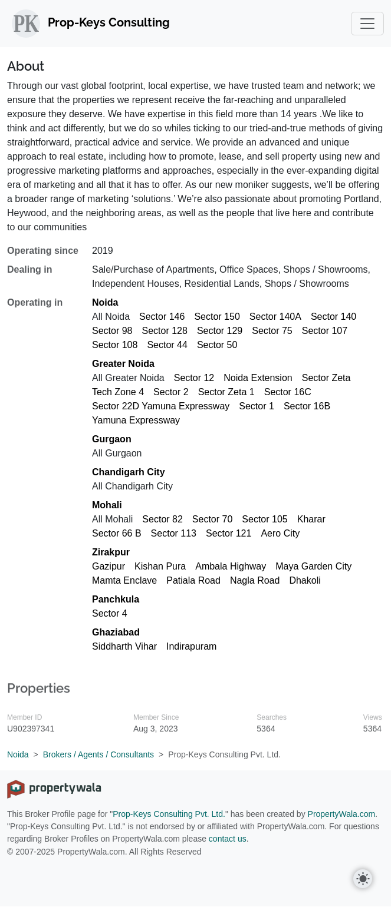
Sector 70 (212, 519)
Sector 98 (112, 331)
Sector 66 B (117, 533)
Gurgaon (112, 439)
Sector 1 (256, 406)
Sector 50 (217, 345)
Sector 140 (333, 317)
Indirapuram (191, 646)
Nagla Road (255, 580)
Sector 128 (164, 331)
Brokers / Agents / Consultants (98, 754)
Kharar (311, 519)
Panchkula (115, 599)
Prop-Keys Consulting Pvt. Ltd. (169, 814)
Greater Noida (123, 364)
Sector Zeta (326, 378)
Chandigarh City (128, 472)
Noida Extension (258, 378)
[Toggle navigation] (367, 23)
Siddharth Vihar (124, 646)
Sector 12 (194, 378)
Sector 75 (272, 331)
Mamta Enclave (124, 580)
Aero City (280, 533)
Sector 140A (275, 317)
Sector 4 (109, 613)
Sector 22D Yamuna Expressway (160, 406)
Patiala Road (193, 580)
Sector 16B (307, 406)
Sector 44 (167, 345)
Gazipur (108, 566)
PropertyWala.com (342, 814)
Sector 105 (264, 519)
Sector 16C (287, 392)
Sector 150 (216, 317)
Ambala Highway (230, 566)
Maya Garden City (313, 566)
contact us (228, 838)
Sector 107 (324, 331)
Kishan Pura (160, 566)
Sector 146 (162, 317)
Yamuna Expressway (136, 420)
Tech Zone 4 (118, 392)
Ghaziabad (116, 632)
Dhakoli (304, 580)
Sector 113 (173, 533)
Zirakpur (111, 552)
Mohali (107, 505)
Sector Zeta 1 (226, 392)
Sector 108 (114, 345)
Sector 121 (228, 533)
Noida (105, 302)
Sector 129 (219, 331)
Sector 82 (162, 519)
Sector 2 (171, 392)
